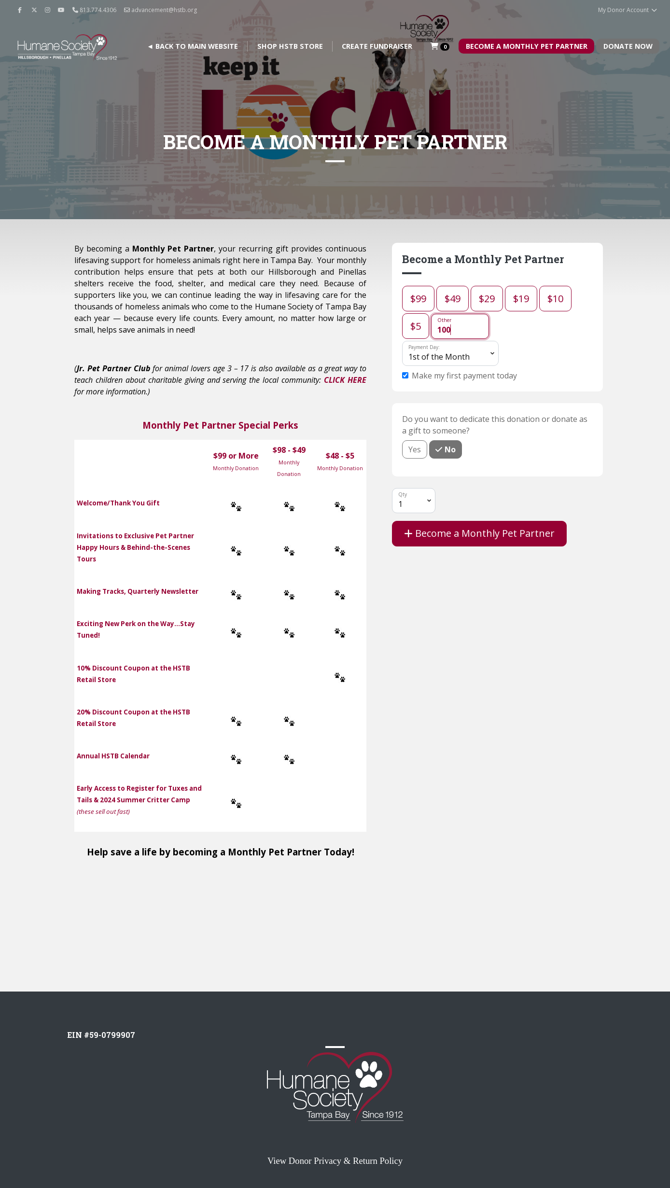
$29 (487, 298)
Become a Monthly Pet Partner (479, 533)
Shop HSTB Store (290, 46)
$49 (453, 298)
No (449, 449)
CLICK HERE (345, 380)
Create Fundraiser (377, 46)
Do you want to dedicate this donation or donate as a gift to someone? (494, 425)
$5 (415, 326)
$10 (555, 298)
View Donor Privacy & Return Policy (335, 1161)
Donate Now (628, 46)
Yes (414, 449)
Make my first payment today (464, 375)
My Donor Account (627, 10)
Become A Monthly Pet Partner (526, 46)
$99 (418, 298)
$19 (521, 298)
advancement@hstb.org (160, 10)
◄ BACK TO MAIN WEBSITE (192, 46)
